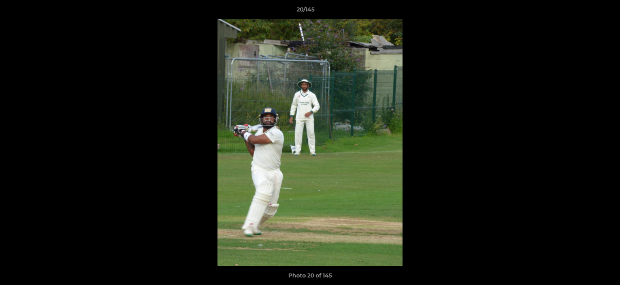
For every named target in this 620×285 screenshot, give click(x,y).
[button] (587, 11)
